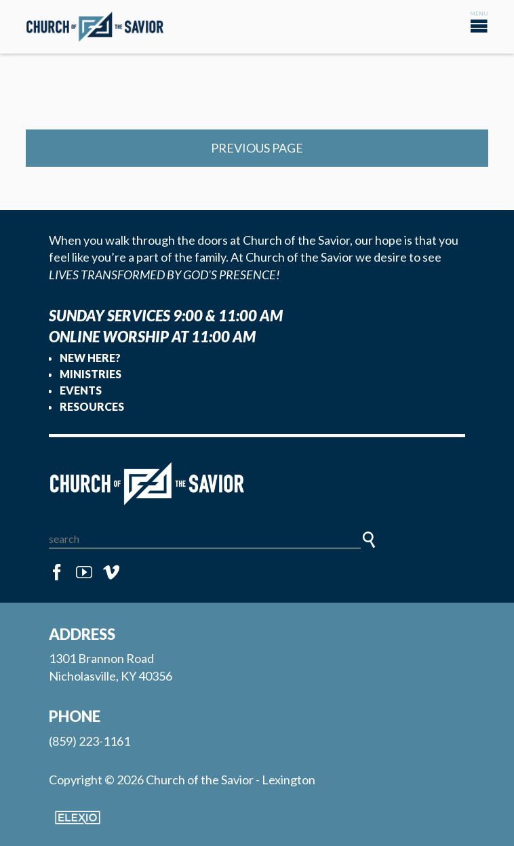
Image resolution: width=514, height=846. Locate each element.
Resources (92, 406)
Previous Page (257, 147)
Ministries (90, 373)
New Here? (90, 357)
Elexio (77, 817)
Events (81, 390)
